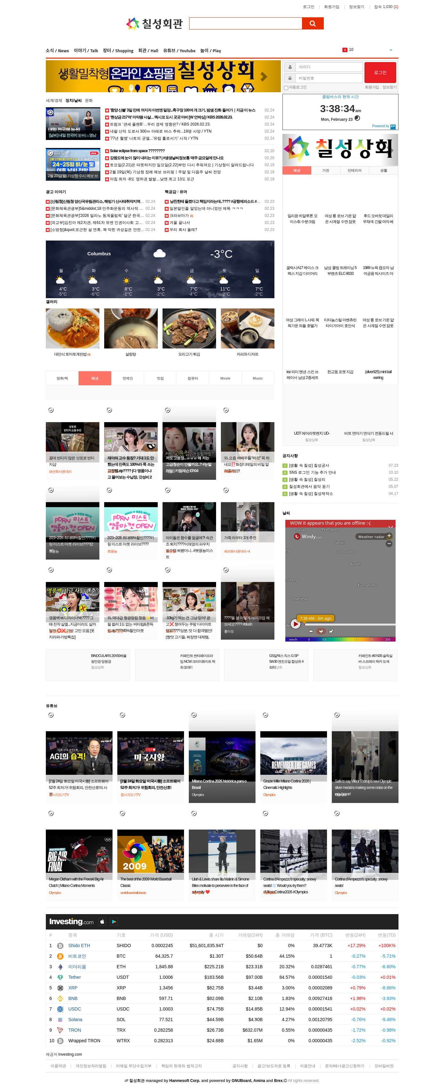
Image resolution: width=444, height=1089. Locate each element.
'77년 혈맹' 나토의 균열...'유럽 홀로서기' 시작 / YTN (151, 138)
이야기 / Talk (86, 50)
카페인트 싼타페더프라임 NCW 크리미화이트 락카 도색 (197, 661)
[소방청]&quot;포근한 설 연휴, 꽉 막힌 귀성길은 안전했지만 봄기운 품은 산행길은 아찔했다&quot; (132, 229)
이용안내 (307, 1066)
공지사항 (240, 1066)
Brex (278, 1080)
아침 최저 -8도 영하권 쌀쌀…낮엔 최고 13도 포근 (150, 179)
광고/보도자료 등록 (273, 1066)
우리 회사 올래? (181, 229)
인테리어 (355, 170)
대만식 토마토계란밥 (72, 354)
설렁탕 (130, 354)
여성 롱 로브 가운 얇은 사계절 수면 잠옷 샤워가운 (340, 222)
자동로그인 (297, 87)
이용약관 (58, 1066)
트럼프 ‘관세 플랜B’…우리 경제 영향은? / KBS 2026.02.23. (158, 124)
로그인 (308, 6)
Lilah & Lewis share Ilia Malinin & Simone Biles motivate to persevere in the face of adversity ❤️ (220, 885)
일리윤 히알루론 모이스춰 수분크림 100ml (302, 222)
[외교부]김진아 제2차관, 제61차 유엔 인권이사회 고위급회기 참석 (104, 222)
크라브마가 (179, 215)
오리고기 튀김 (189, 354)
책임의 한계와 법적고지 (181, 1066)
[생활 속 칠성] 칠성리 (303, 479)
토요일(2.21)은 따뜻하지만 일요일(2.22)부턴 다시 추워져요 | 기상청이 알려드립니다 (179, 165)
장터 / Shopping (118, 50)
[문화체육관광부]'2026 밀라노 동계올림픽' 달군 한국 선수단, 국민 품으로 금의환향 (119, 215)
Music (258, 378)
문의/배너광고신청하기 (344, 1066)
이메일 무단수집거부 (134, 1066)
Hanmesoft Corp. (184, 1080)
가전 (325, 170)
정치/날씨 (73, 100)
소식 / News (57, 50)
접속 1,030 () (386, 6)
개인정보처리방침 (91, 1066)
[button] (63, 76)
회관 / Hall (148, 50)
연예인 (127, 378)
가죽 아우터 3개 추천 (240, 538)
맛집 (160, 378)
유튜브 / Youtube (179, 50)
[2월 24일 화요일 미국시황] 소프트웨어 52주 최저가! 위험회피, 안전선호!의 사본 (78, 787)
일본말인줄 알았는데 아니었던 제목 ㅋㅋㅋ (204, 208)
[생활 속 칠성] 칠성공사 (305, 465)
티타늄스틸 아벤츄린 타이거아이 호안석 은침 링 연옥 (340, 326)
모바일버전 (384, 1066)
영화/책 (62, 378)
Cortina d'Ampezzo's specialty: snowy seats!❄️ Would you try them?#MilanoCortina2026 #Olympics (290, 885)
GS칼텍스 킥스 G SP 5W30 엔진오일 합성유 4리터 (286, 661)
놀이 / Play (210, 50)
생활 (383, 170)
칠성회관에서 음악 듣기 (306, 486)
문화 (89, 100)
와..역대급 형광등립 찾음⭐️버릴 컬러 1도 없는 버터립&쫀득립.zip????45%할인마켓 (130, 624)
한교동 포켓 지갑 (340, 372)
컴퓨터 (193, 378)
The (352, 49)
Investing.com (70, 1054)
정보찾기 (356, 6)
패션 (94, 378)
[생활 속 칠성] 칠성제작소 (307, 493)
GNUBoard (241, 1080)
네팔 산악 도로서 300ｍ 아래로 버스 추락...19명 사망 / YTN (158, 131)
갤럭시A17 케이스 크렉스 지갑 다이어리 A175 (302, 274)
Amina (259, 1080)
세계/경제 (54, 100)
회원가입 (331, 6)
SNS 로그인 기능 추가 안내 (309, 472)
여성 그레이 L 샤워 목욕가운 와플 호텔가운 (302, 326)
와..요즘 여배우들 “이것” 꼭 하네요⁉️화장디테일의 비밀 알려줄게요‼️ (246, 464)
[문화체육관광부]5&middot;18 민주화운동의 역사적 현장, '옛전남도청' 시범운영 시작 (120, 208)
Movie (225, 378)
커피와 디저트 (247, 354)
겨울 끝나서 (177, 222)
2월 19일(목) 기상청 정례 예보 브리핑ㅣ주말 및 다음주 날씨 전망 (163, 172)
